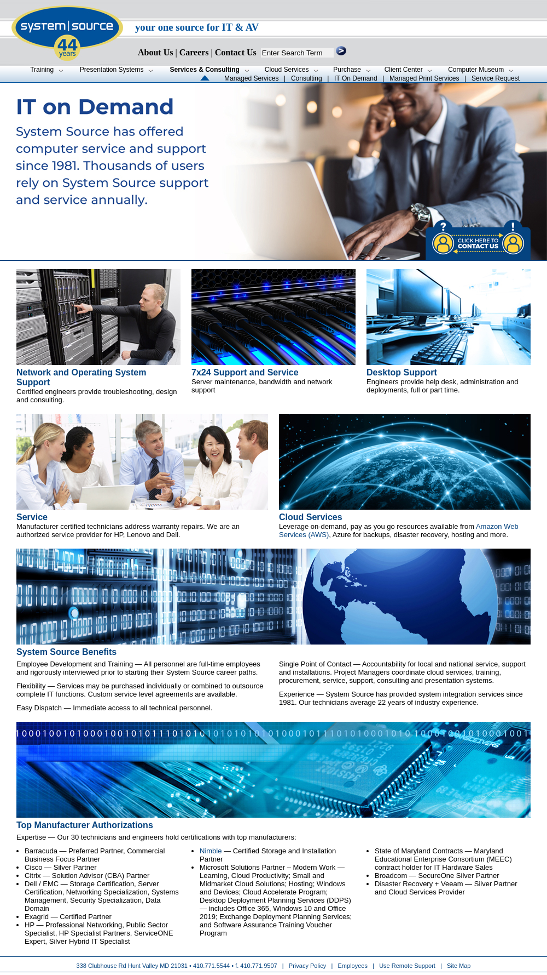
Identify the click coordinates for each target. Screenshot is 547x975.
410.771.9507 (258, 965)
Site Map (458, 965)
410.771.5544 (211, 965)
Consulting (306, 78)
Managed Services (251, 78)
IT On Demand (355, 78)
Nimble (211, 851)
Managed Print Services (424, 78)
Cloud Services (310, 517)
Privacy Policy (308, 965)
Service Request (496, 78)
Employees (353, 965)
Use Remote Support (407, 965)
